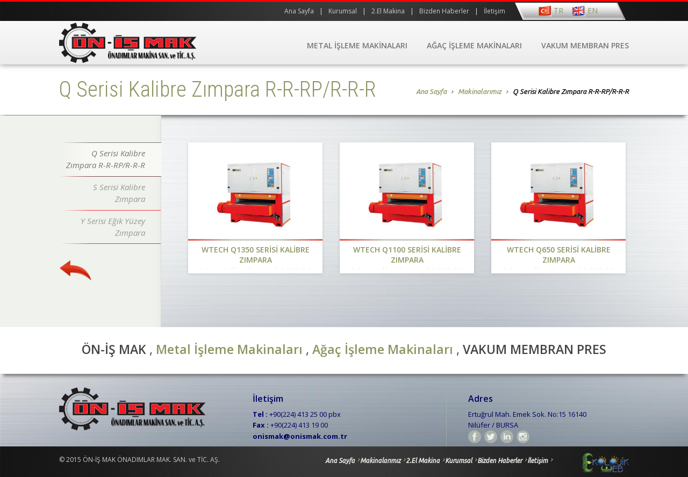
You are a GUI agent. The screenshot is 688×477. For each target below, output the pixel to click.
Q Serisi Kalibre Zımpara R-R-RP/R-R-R (105, 159)
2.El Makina (388, 11)
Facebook (474, 436)
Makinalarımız (479, 92)
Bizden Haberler (444, 11)
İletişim (537, 461)
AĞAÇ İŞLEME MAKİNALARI (474, 45)
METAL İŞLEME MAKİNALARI (357, 45)
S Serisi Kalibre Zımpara (119, 193)
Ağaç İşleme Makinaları (382, 349)
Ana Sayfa (299, 11)
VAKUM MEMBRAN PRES (585, 45)
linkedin (506, 436)
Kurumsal (342, 11)
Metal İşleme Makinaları (229, 349)
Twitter (490, 436)
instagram (523, 436)
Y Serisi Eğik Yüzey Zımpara (113, 226)
